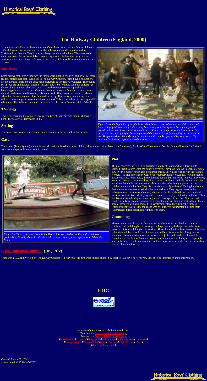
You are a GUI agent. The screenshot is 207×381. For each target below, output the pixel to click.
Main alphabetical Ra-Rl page (110, 333)
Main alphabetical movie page (110, 336)
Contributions (90, 342)
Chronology (109, 339)
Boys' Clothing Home (103, 345)
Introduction (67, 339)
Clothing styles (126, 339)
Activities (81, 339)
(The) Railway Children (21, 251)
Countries (141, 339)
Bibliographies (73, 342)
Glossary (113, 342)
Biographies (94, 339)
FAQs (103, 342)
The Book (9, 69)
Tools (139, 342)
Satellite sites (127, 342)
